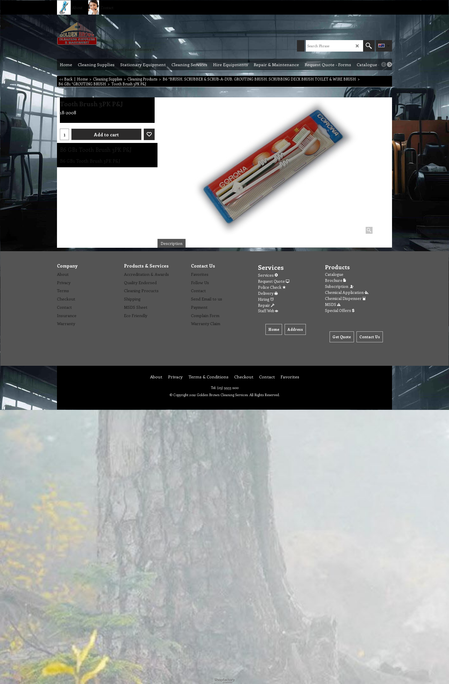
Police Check (272, 287)
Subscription (339, 286)
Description (171, 243)
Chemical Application (346, 292)
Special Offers (340, 310)
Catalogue (334, 274)
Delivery (268, 293)
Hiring (266, 299)
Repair (266, 305)
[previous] (383, 64)
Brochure (335, 280)
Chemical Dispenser (345, 298)
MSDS (332, 304)
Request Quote (273, 281)
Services (268, 275)
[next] (389, 64)
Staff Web (268, 310)
